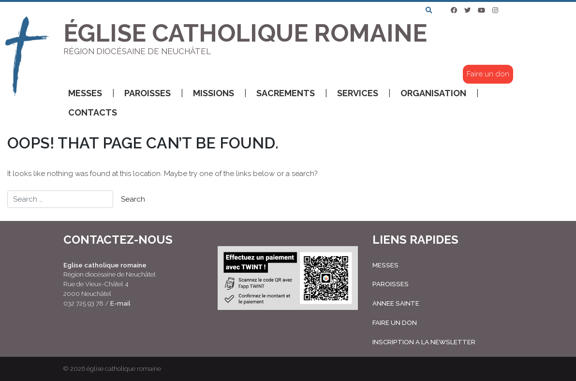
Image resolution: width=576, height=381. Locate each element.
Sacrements (291, 93)
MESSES (385, 265)
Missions (220, 93)
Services (364, 93)
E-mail (120, 303)
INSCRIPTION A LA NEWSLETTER (423, 342)
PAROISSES (390, 284)
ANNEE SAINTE (395, 303)
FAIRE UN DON (394, 322)
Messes (91, 93)
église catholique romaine (124, 368)
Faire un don (488, 74)
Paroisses (153, 93)
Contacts (92, 112)
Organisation (439, 93)
